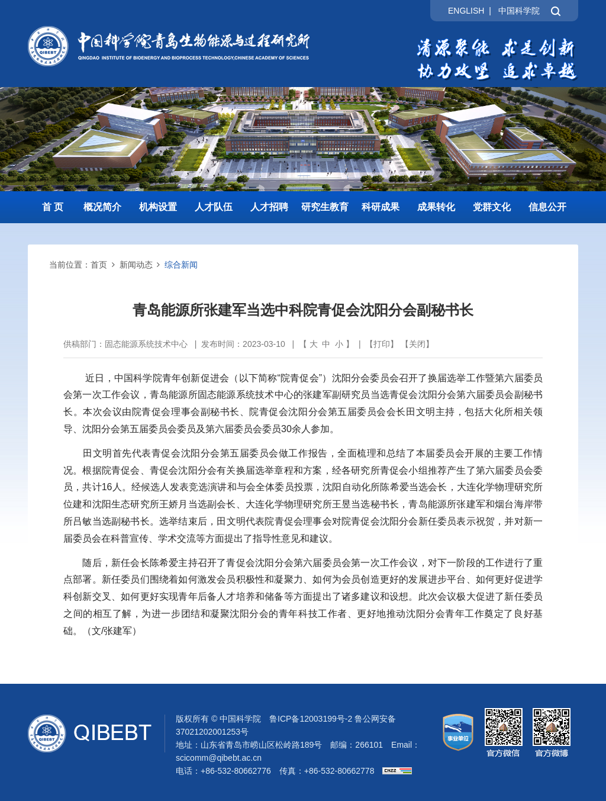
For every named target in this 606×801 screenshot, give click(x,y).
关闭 (417, 344)
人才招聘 (269, 207)
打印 (381, 344)
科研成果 (380, 207)
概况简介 (102, 207)
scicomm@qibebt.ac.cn (219, 758)
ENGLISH (466, 10)
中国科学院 (519, 10)
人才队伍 (214, 207)
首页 (99, 264)
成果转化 (436, 207)
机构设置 (158, 207)
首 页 (52, 207)
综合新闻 (181, 264)
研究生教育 (325, 207)
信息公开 (547, 207)
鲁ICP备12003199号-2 (310, 718)
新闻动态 (136, 264)
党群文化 (492, 207)
